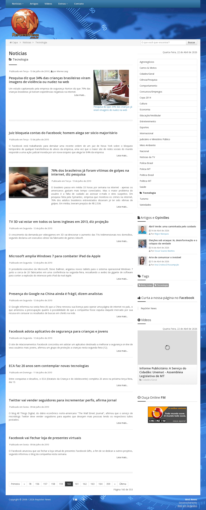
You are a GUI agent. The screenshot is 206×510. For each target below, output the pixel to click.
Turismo (144, 198)
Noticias (27, 42)
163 (92, 483)
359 (108, 483)
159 (61, 483)
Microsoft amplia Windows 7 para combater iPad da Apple (54, 256)
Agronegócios (147, 61)
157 (45, 483)
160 (69, 483)
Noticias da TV (147, 157)
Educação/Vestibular (150, 115)
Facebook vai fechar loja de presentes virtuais (45, 438)
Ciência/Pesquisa (148, 79)
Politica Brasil (147, 174)
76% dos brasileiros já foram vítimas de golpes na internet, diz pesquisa (90, 172)
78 (30, 483)
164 (100, 483)
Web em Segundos (187, 505)
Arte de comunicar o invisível (165, 257)
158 (53, 483)
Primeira (15, 483)
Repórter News (149, 308)
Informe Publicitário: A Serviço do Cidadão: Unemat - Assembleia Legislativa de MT (162, 372)
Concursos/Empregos (151, 91)
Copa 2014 (145, 97)
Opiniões (153, 217)
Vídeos (48, 3)
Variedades (145, 204)
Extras (63, 3)
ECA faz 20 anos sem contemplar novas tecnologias (49, 366)
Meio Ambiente (148, 145)
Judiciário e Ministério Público (155, 139)
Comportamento (148, 85)
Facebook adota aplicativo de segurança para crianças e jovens (58, 331)
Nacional (144, 151)
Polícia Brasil (146, 163)
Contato (79, 3)
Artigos (34, 3)
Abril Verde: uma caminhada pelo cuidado (172, 226)
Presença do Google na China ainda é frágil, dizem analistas (56, 294)
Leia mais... (80, 95)
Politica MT (145, 180)
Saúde (143, 186)
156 (37, 483)
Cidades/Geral (147, 73)
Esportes (144, 127)
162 (85, 483)
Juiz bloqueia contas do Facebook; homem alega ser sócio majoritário (63, 133)
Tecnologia (41, 42)
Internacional (146, 133)
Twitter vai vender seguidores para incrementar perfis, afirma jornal (63, 400)
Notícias (17, 3)
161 (77, 483)
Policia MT (145, 169)
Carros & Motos (148, 67)
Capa (14, 42)
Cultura (143, 103)
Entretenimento (148, 121)
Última (122, 483)
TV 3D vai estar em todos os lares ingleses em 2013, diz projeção (58, 221)
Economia (145, 109)
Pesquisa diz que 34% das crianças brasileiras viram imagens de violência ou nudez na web (49, 80)
